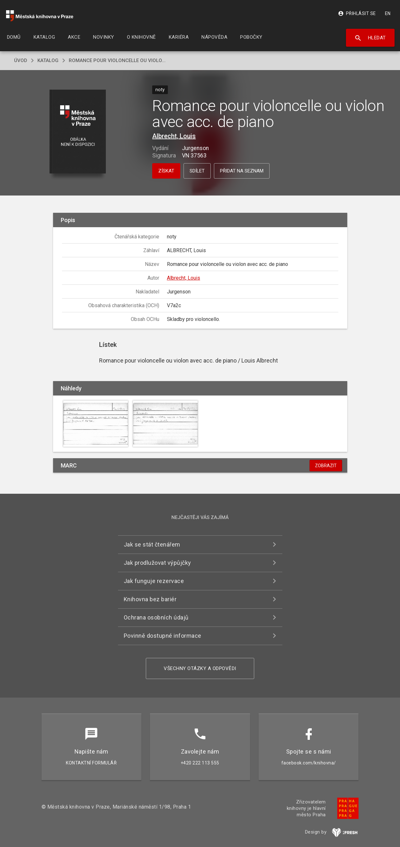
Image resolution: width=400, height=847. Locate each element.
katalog (48, 60)
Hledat (370, 38)
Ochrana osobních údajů (156, 617)
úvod (20, 60)
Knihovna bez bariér (150, 599)
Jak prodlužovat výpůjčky (157, 562)
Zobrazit (326, 465)
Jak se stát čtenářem (152, 544)
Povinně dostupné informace (162, 635)
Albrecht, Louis (174, 136)
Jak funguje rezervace (154, 581)
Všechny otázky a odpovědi (200, 668)
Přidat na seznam (241, 171)
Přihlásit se (357, 13)
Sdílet (197, 171)
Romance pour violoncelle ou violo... (117, 60)
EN (388, 13)
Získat (166, 171)
